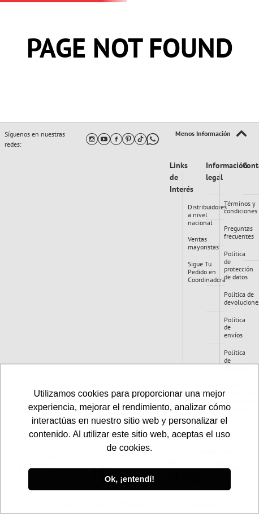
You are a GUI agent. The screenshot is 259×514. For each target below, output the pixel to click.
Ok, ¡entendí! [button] (129, 479)
